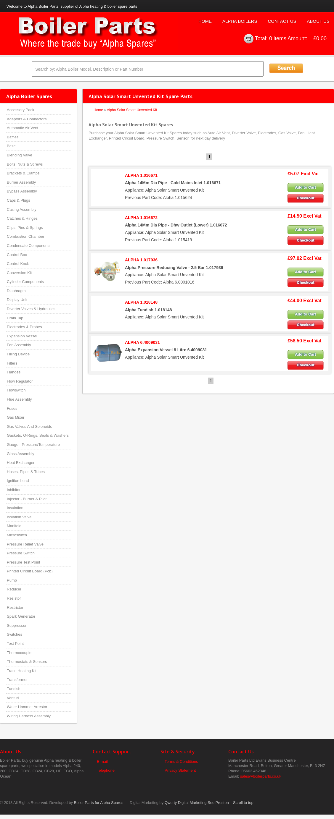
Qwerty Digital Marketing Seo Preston (197, 802)
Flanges (13, 372)
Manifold (14, 526)
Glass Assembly (20, 453)
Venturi (13, 698)
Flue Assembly (19, 399)
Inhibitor (13, 490)
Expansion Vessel (22, 336)
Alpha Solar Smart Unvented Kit (132, 110)
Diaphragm (16, 291)
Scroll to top (243, 802)
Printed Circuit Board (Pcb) (30, 571)
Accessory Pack (20, 110)
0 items (277, 38)
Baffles (13, 137)
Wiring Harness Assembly (29, 716)
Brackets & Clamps (23, 173)
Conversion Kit (19, 273)
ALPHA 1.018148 (141, 302)
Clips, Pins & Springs (25, 227)
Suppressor (16, 625)
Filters (12, 363)
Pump (12, 580)
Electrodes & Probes (24, 327)
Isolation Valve (19, 517)
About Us (318, 21)
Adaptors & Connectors (26, 119)
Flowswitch (16, 390)
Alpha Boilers (239, 21)
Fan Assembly (19, 345)
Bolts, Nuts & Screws (25, 164)
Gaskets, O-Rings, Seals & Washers (38, 435)
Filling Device (18, 354)
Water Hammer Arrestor (27, 707)
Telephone (106, 770)
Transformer (17, 679)
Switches (14, 634)
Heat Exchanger (20, 462)
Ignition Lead (18, 480)
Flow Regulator (20, 381)
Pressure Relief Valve (25, 544)
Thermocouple (19, 652)
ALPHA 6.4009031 (142, 342)
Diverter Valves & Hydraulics (31, 309)
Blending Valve (19, 155)
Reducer (14, 589)
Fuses (12, 408)
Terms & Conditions (181, 761)
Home (205, 21)
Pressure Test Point (23, 562)
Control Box (17, 255)
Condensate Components (28, 245)
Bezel (12, 146)
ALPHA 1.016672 (141, 217)
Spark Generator (21, 616)
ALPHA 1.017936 (141, 260)
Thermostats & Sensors (27, 661)
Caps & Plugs (18, 200)
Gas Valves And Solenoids (29, 426)
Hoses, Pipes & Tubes (26, 472)
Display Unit (17, 299)
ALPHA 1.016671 (141, 175)
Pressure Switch (21, 553)
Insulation (15, 508)
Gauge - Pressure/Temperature (33, 444)
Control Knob (18, 263)
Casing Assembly (21, 209)
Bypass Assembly (22, 191)
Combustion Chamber (25, 236)
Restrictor (15, 607)
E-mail (102, 761)
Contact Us (282, 21)
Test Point (15, 643)
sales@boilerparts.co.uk (260, 776)
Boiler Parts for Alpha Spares (98, 802)
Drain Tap (15, 318)
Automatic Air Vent (22, 128)
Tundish (13, 689)
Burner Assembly (21, 182)
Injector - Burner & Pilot (26, 499)
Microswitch (17, 535)
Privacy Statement (180, 770)
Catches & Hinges (22, 218)
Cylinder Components (25, 281)
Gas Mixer (15, 417)
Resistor (14, 598)
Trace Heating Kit (21, 671)
